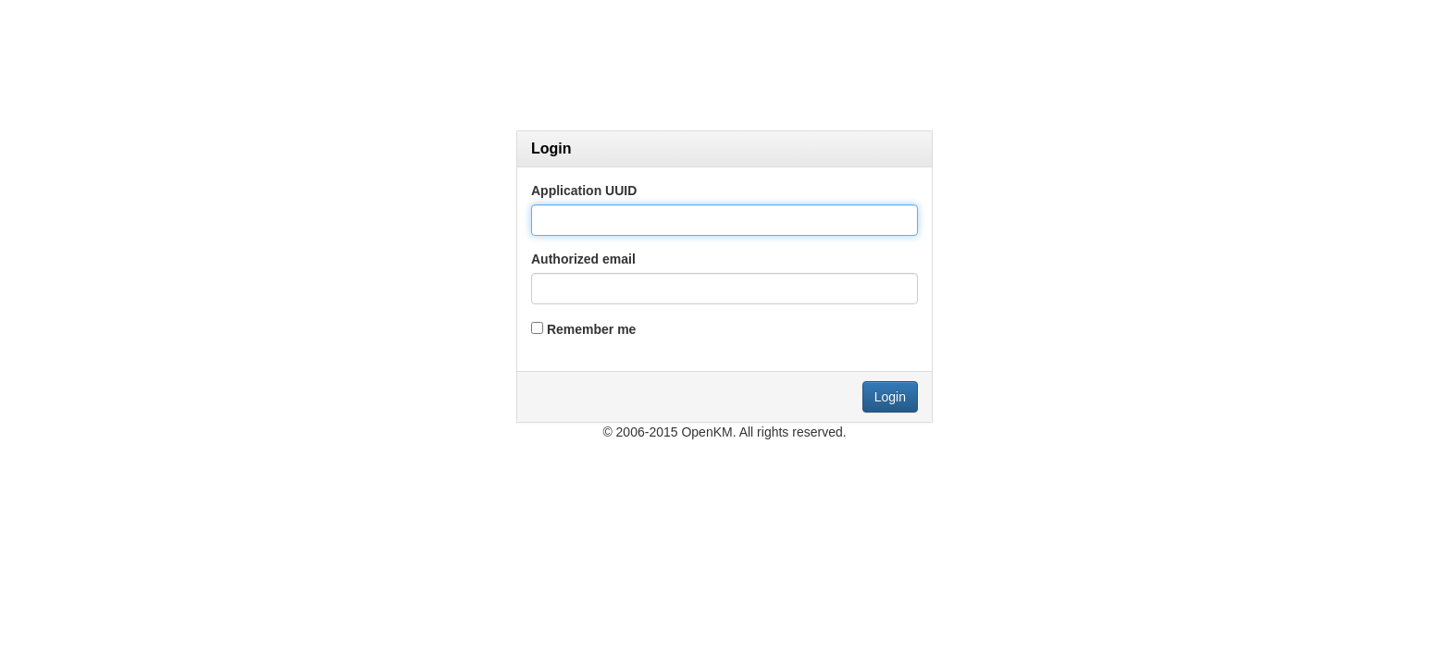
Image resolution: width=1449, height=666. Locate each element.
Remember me (592, 329)
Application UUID (584, 190)
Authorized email (583, 259)
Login (890, 396)
